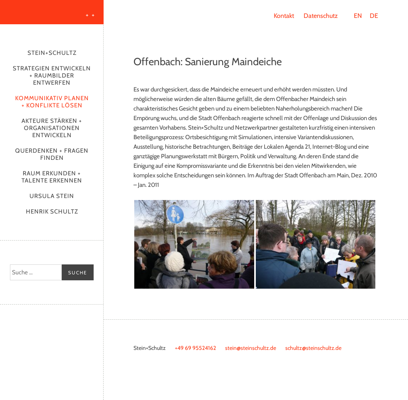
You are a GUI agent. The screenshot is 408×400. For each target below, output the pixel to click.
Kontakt (284, 15)
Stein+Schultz (51, 52)
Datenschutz (321, 15)
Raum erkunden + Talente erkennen (52, 177)
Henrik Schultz (52, 211)
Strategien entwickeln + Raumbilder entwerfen (52, 75)
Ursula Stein (51, 196)
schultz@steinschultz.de (313, 347)
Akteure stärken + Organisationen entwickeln (52, 128)
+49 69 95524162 (195, 347)
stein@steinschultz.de (250, 347)
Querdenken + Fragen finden (51, 154)
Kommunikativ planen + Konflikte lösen (52, 102)
